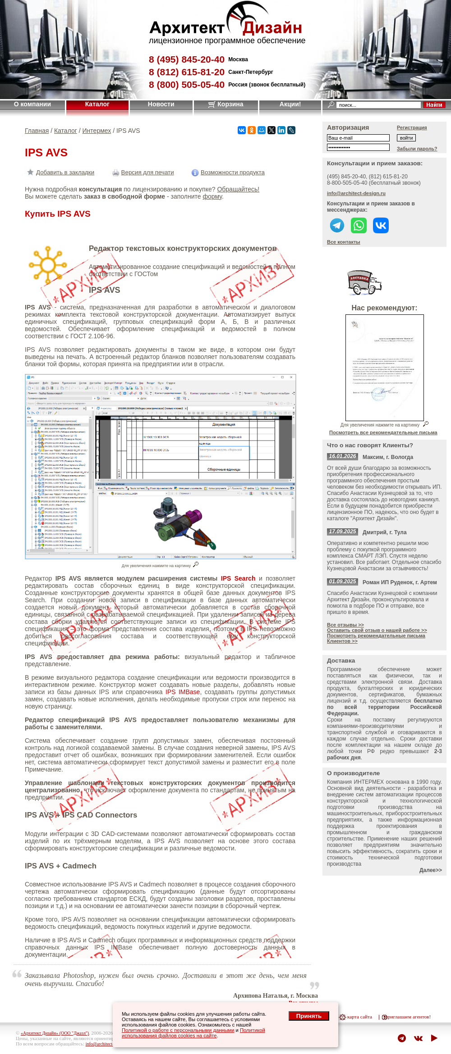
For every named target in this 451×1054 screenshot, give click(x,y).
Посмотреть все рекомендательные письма (383, 432)
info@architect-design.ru (356, 193)
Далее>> (430, 870)
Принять (309, 1016)
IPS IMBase (183, 691)
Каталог (97, 104)
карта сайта (359, 1016)
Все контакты (343, 242)
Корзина (225, 104)
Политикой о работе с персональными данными (178, 1030)
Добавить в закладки (59, 172)
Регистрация (412, 127)
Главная (37, 130)
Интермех (97, 130)
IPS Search (238, 578)
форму (211, 196)
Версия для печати (142, 172)
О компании (32, 104)
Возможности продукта (227, 172)
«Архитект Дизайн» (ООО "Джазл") (55, 1033)
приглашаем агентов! (408, 1016)
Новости (161, 104)
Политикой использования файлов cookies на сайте (193, 1032)
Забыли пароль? (417, 148)
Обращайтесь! (238, 189)
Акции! (290, 104)
